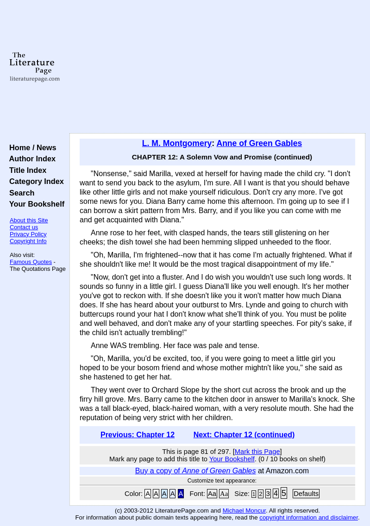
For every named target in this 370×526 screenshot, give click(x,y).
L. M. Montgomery (177, 143)
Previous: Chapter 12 (137, 435)
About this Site (29, 220)
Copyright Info (28, 241)
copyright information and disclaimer (308, 517)
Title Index (25, 170)
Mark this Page (257, 451)
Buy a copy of (195, 471)
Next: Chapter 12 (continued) (244, 435)
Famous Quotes (31, 261)
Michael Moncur (244, 510)
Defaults (306, 493)
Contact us (24, 227)
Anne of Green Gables (259, 143)
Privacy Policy (28, 234)
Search (19, 193)
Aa (212, 493)
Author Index (30, 158)
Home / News (30, 147)
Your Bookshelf (34, 204)
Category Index (34, 181)
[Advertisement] (217, 67)
